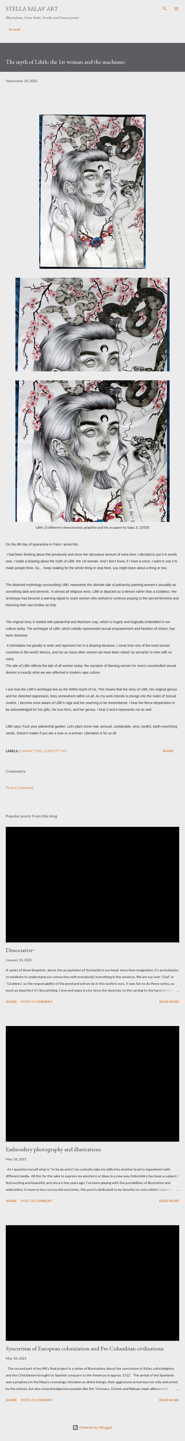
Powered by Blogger (92, 1427)
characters (30, 751)
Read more (169, 1002)
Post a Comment (19, 787)
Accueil (14, 29)
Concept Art (55, 751)
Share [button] (167, 751)
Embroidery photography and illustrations (53, 1149)
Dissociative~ (21, 950)
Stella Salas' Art (32, 8)
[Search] (165, 9)
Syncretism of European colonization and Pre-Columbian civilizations (85, 1348)
